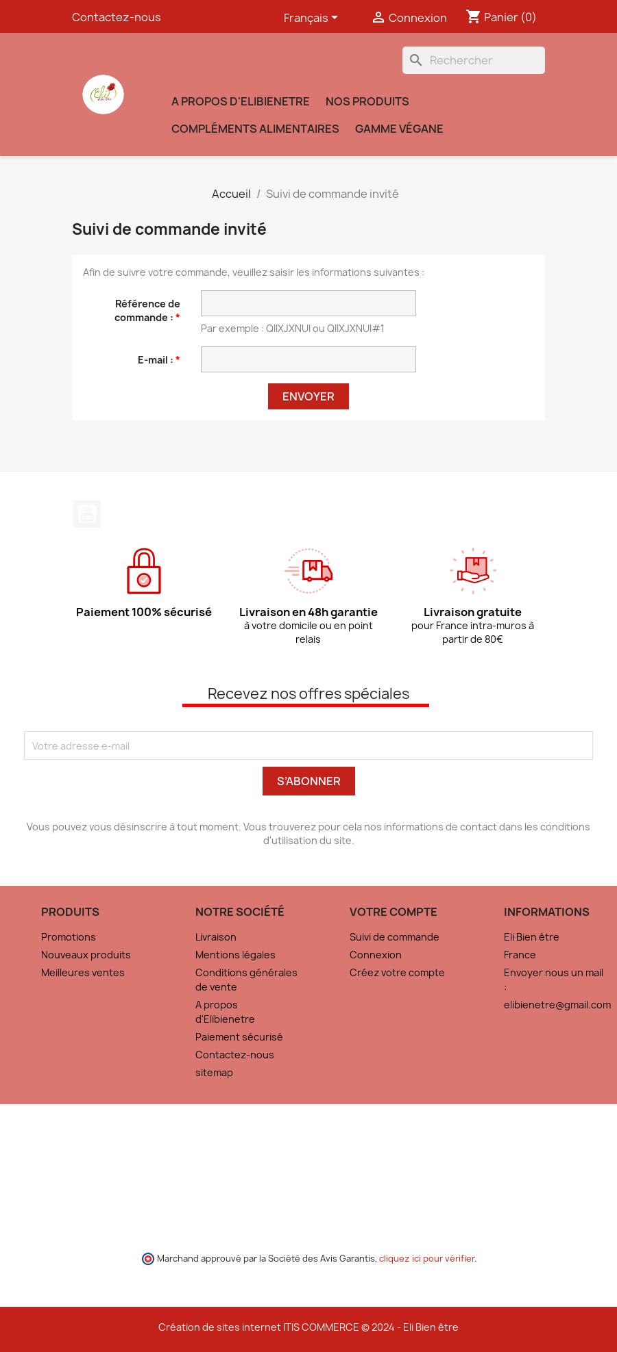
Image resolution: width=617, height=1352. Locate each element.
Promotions (68, 936)
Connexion (376, 954)
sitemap (214, 1072)
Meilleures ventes (83, 972)
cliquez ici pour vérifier (426, 1258)
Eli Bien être (531, 936)
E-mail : (157, 359)
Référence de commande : (147, 310)
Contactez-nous (116, 17)
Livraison (216, 936)
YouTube (87, 514)
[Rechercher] (473, 60)
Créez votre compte (397, 972)
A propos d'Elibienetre (240, 101)
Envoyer (308, 396)
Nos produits (367, 101)
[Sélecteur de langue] (313, 18)
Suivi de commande (394, 936)
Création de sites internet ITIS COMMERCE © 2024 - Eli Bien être (308, 1327)
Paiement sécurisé (239, 1036)
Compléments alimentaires (255, 128)
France (520, 954)
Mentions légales (235, 954)
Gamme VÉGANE (399, 128)
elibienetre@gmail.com (557, 1004)
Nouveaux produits (86, 954)
